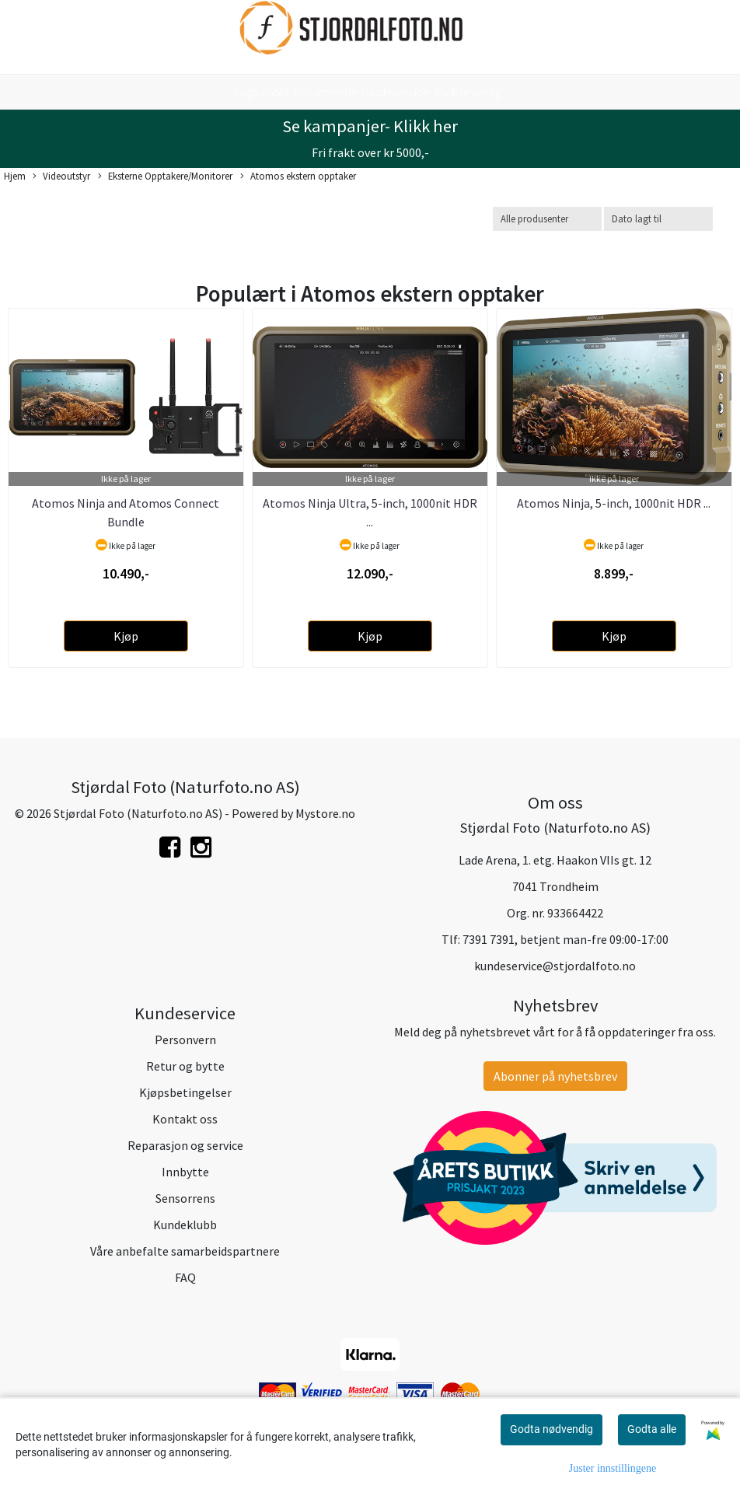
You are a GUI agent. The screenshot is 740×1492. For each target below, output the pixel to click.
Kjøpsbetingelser (185, 1092)
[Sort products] (658, 219)
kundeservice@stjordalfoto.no (555, 965)
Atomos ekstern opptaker (298, 176)
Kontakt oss (185, 1119)
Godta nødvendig (551, 1429)
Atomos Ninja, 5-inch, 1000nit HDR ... (613, 503)
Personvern (185, 1039)
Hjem (15, 175)
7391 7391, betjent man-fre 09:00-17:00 (565, 939)
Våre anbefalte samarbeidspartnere (185, 1251)
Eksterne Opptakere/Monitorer (165, 176)
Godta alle (651, 1429)
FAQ (185, 1277)
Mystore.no (325, 813)
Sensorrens (185, 1198)
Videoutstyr (61, 176)
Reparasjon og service (185, 1145)
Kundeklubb (185, 1224)
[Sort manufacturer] (547, 219)
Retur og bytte (185, 1066)
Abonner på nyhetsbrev (555, 1076)
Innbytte (185, 1171)
